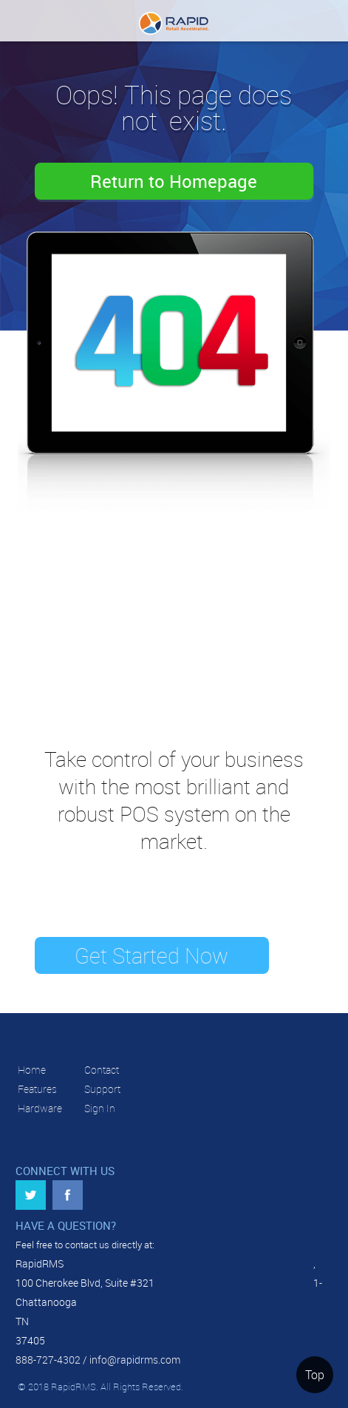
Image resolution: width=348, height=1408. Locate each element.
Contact (101, 1070)
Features (37, 1089)
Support (102, 1089)
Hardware (40, 1108)
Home (32, 1070)
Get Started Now (151, 955)
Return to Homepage (173, 181)
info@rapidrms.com (134, 1360)
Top (314, 1375)
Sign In (99, 1108)
